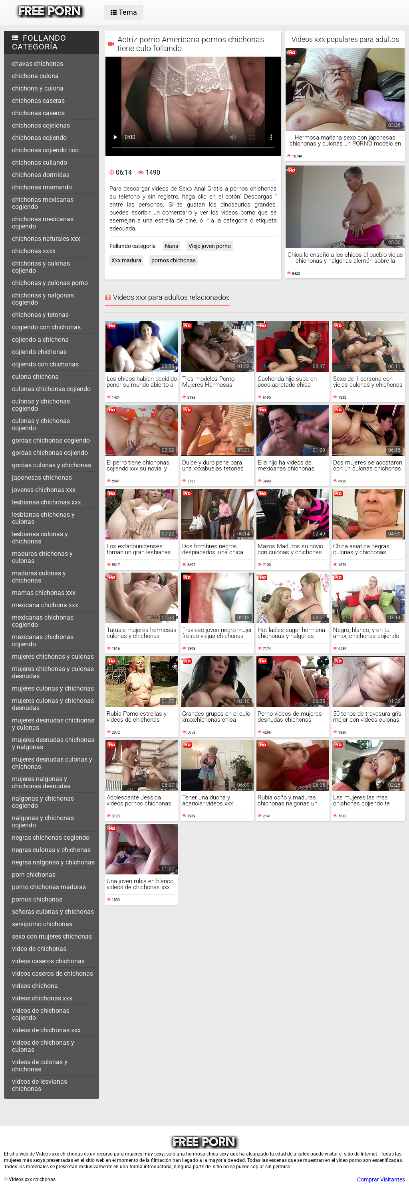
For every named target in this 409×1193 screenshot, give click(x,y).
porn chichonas (34, 874)
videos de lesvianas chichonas (39, 1085)
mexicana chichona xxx (45, 605)
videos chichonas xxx (42, 998)
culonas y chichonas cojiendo (41, 424)
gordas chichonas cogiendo (51, 440)
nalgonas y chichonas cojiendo (43, 821)
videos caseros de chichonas (52, 973)
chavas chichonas (37, 63)
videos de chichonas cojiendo (40, 1014)
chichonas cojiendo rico (45, 150)
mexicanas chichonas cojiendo (42, 640)
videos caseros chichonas (48, 961)
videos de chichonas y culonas (43, 1046)
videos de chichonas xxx (46, 1030)
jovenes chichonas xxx (43, 490)
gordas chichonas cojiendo (50, 453)
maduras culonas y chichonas (39, 576)
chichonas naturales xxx (46, 238)
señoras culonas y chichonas (53, 911)
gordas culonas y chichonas (51, 465)
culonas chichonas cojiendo (51, 389)
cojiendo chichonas (39, 352)
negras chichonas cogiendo (50, 837)
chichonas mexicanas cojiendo (42, 222)
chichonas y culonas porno (50, 283)
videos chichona (35, 986)
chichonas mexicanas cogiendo (42, 203)
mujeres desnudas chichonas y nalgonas (53, 743)
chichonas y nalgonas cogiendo (43, 298)
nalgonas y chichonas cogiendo (43, 802)
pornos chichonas (37, 899)
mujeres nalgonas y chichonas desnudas (41, 782)
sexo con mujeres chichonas (52, 936)
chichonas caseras (38, 100)
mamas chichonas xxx (43, 592)
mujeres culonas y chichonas (53, 688)
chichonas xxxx (34, 251)
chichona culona (35, 76)
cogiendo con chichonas (46, 327)
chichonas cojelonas (41, 125)
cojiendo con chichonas (45, 364)
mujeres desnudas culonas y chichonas (52, 763)
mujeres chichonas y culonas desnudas (53, 672)
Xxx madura (126, 260)
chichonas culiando (39, 162)
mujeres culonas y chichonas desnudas (53, 704)
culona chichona (35, 376)
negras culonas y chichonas (51, 850)
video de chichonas (39, 949)
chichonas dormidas (40, 175)
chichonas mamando (42, 187)
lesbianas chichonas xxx (46, 502)
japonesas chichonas (42, 477)
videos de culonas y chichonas (40, 1065)
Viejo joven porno (210, 246)
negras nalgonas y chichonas (53, 862)
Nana (172, 246)
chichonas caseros (38, 113)
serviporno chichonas (42, 924)
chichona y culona (38, 88)
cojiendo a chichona (40, 339)
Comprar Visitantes (381, 1179)
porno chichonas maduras (49, 887)
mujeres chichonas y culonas (53, 656)
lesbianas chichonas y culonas (43, 518)
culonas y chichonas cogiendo (41, 405)
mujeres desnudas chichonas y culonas (53, 724)
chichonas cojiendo (39, 138)
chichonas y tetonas (40, 315)
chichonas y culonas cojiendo (41, 267)
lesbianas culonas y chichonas (40, 537)
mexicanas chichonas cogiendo (42, 621)
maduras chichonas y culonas (42, 557)
